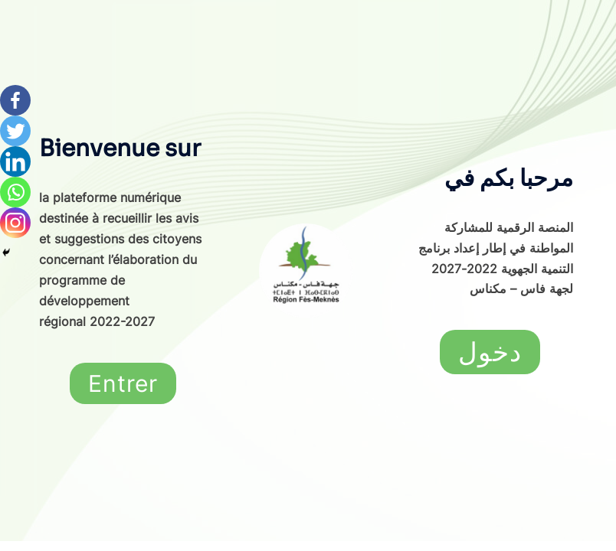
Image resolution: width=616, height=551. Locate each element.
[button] (123, 383)
